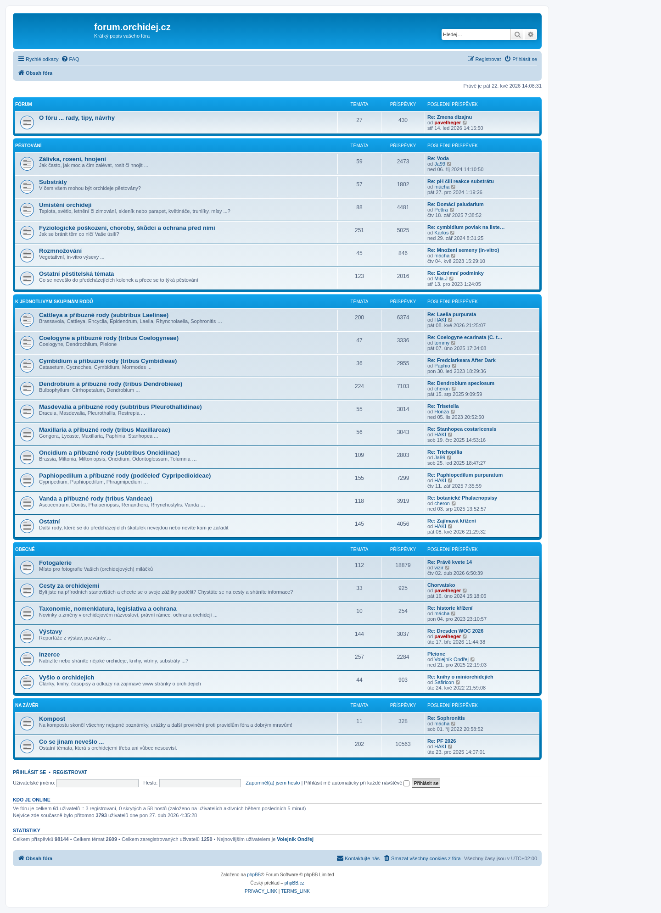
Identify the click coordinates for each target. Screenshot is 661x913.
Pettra (441, 209)
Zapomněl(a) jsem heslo (273, 782)
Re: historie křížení (449, 608)
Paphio (442, 365)
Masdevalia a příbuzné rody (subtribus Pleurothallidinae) (120, 406)
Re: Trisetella (443, 406)
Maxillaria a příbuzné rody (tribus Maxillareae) (104, 429)
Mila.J (441, 278)
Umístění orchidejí (65, 204)
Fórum (23, 104)
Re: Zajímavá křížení (451, 520)
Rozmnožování (60, 250)
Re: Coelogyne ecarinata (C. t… (465, 337)
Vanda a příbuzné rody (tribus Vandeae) (95, 498)
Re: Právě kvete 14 (449, 562)
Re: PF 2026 (441, 741)
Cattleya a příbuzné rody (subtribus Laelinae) (103, 315)
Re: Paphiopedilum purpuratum (465, 475)
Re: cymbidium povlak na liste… (466, 227)
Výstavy (50, 631)
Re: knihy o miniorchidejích (460, 676)
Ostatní (49, 521)
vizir (438, 567)
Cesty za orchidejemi (69, 585)
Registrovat (70, 772)
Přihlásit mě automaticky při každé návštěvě (356, 782)
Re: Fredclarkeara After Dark (461, 360)
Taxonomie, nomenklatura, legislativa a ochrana (108, 608)
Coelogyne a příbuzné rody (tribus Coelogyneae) (109, 337)
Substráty (53, 181)
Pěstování (28, 145)
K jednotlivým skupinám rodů (54, 301)
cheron (442, 388)
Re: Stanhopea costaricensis (461, 429)
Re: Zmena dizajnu (449, 117)
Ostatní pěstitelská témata (76, 273)
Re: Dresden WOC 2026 (455, 631)
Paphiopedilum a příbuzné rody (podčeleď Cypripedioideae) (125, 475)
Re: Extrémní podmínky (455, 273)
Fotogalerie (55, 562)
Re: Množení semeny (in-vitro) (463, 250)
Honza (441, 411)
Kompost (52, 718)
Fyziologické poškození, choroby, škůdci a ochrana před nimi (127, 227)
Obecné (25, 549)
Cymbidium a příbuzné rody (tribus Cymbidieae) (108, 360)
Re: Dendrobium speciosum (460, 383)
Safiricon (444, 682)
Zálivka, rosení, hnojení (72, 159)
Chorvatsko (441, 585)
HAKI (440, 320)
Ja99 (439, 164)
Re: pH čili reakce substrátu (460, 181)
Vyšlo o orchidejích (66, 677)
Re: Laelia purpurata (451, 314)
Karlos (441, 232)
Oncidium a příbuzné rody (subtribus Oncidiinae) (109, 452)
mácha (441, 186)
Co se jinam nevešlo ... (71, 741)
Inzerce (49, 654)
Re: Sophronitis (446, 718)
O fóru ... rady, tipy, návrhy (77, 117)
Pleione (436, 654)
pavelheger (447, 122)
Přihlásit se (29, 772)
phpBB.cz (294, 882)
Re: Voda (438, 158)
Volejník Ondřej (451, 659)
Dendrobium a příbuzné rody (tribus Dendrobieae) (110, 383)
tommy (441, 342)
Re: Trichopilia (444, 452)
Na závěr (27, 705)
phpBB (254, 874)
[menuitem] (70, 59)
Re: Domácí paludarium (455, 204)
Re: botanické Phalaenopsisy (462, 498)
